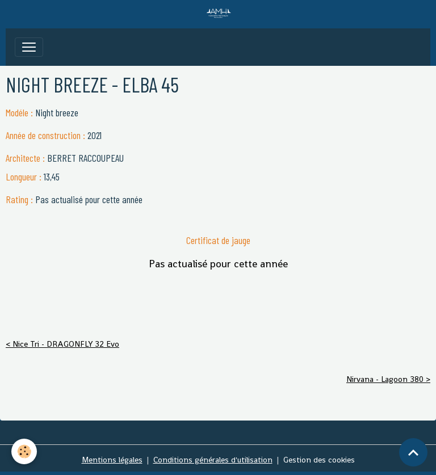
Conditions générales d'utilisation (212, 460)
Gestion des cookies (319, 460)
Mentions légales (112, 460)
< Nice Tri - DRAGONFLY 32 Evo (62, 344)
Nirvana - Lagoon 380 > (388, 379)
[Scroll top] (413, 452)
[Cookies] (24, 451)
